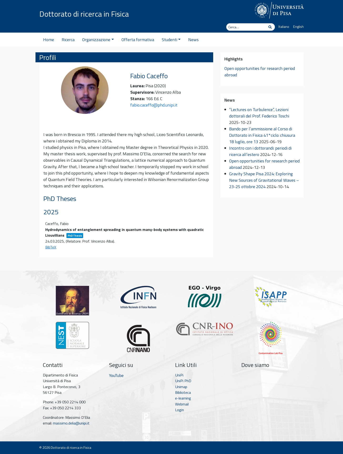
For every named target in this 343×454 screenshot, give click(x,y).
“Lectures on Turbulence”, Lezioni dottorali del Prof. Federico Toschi (259, 112)
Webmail (182, 404)
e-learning (183, 398)
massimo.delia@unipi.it (71, 423)
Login (179, 410)
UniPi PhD (183, 381)
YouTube (116, 375)
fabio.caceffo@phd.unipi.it (153, 105)
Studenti (171, 39)
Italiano (283, 26)
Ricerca (68, 39)
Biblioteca (183, 392)
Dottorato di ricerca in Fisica (84, 14)
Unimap (181, 387)
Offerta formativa (137, 39)
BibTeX (50, 247)
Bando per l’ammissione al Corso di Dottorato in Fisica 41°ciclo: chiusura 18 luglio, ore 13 (262, 135)
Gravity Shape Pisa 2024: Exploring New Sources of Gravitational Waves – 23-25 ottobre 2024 (264, 180)
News (193, 39)
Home (48, 39)
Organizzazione (98, 39)
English (298, 26)
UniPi (179, 375)
